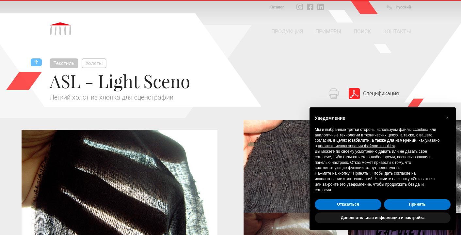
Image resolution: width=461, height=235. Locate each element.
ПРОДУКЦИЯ (287, 31)
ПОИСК (362, 31)
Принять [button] (417, 204)
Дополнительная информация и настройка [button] (382, 217)
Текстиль (64, 63)
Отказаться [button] (348, 204)
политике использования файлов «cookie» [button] (356, 146)
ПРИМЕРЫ (328, 31)
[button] (447, 118)
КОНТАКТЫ (397, 31)
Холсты (94, 63)
